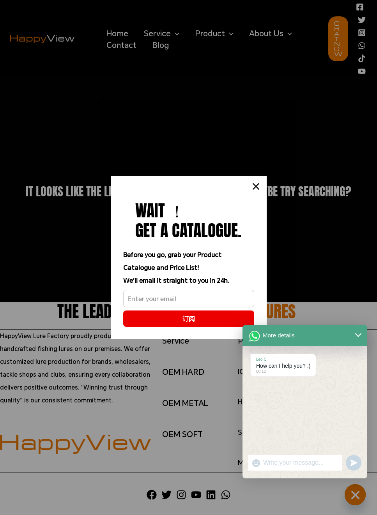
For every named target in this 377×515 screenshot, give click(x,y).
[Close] (256, 186)
